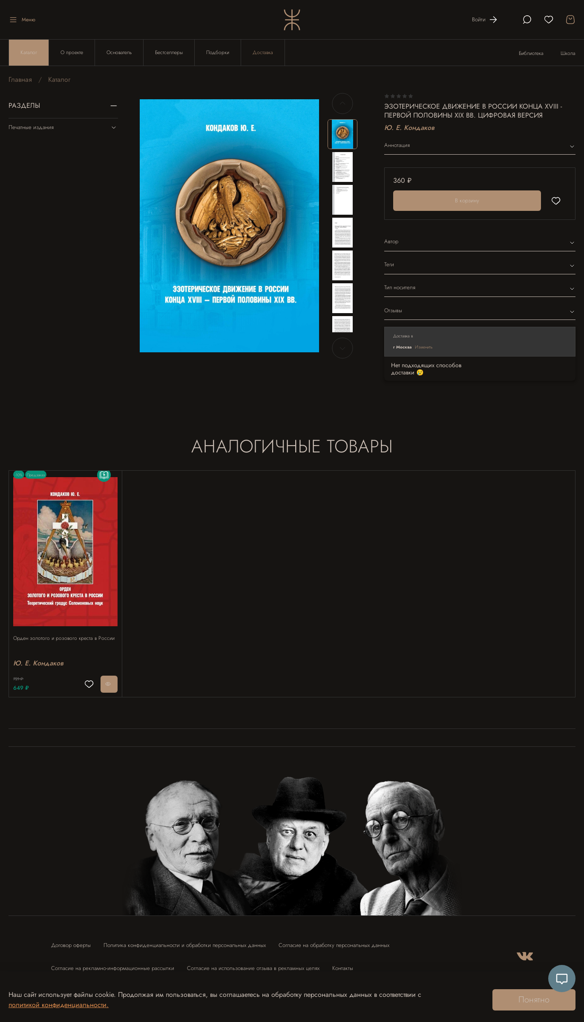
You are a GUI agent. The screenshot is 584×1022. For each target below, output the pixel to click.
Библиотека (531, 53)
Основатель (119, 52)
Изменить (424, 347)
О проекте (71, 52)
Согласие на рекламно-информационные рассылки (112, 964)
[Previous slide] (342, 103)
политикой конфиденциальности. (59, 1005)
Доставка (263, 52)
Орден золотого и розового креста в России (59, 633)
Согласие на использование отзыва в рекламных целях (253, 964)
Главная (20, 79)
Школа (568, 53)
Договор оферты (71, 941)
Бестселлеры (169, 52)
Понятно (533, 999)
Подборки (217, 52)
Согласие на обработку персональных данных (334, 941)
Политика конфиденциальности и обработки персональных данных (185, 941)
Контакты (342, 964)
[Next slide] (342, 348)
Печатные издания (63, 127)
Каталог (28, 52)
